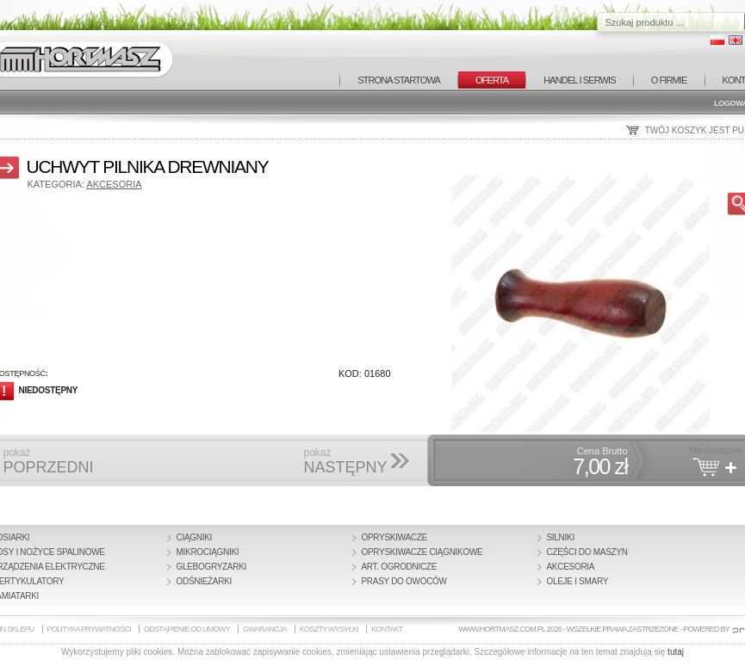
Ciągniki (195, 537)
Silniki (560, 537)
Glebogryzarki (212, 566)
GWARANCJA (265, 629)
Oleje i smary (578, 581)
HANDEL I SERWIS (579, 80)
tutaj (675, 652)
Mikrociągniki (208, 552)
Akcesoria (113, 184)
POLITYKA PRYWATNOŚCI (89, 629)
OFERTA (491, 80)
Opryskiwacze (394, 537)
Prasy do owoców (404, 581)
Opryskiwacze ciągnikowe (422, 552)
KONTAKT (387, 629)
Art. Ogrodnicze (400, 566)
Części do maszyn (587, 552)
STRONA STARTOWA (398, 80)
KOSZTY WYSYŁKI (329, 629)
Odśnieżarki (205, 581)
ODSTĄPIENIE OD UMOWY (187, 629)
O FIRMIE (669, 80)
